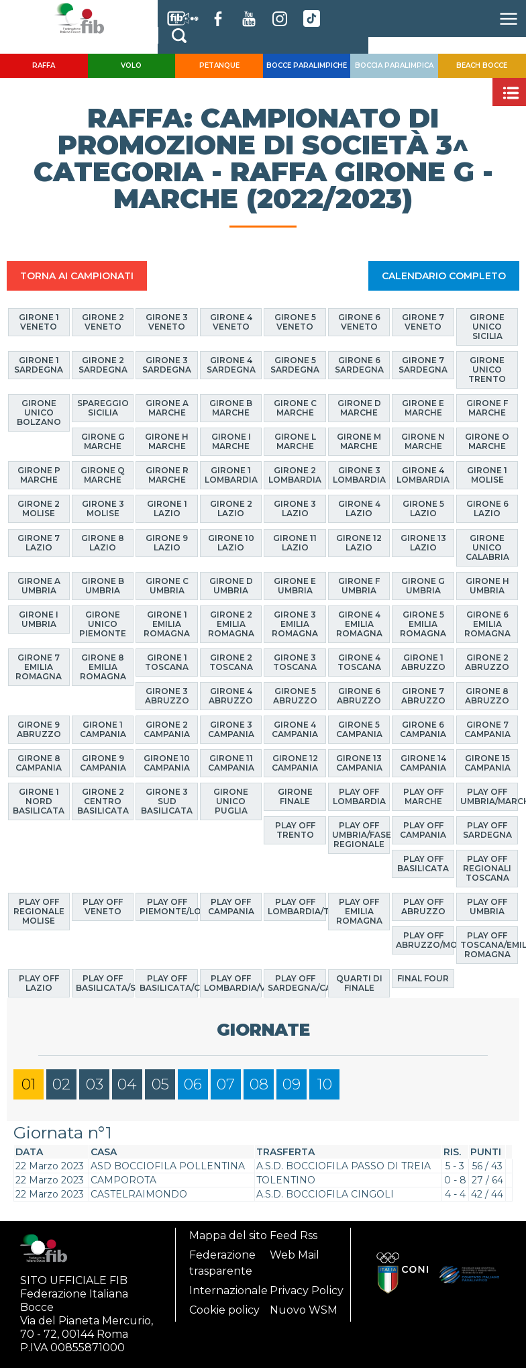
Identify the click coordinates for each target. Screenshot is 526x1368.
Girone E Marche (423, 408)
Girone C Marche (295, 408)
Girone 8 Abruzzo (487, 695)
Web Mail (294, 1255)
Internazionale (228, 1290)
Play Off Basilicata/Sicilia (105, 983)
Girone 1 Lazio (167, 508)
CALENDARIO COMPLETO (444, 276)
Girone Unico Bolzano (39, 412)
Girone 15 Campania (487, 763)
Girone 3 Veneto (167, 322)
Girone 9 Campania (103, 763)
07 (226, 1084)
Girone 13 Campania (359, 763)
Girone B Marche (230, 408)
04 (127, 1084)
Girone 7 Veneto (423, 322)
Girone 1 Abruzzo (423, 662)
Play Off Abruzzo (423, 906)
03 (94, 1084)
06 (193, 1084)
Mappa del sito (228, 1235)
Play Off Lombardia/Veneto (233, 983)
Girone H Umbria (487, 585)
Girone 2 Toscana (231, 662)
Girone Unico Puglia (230, 801)
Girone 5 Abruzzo (295, 695)
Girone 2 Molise (38, 508)
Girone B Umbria (102, 585)
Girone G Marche (103, 441)
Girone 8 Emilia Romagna (103, 666)
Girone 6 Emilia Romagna (487, 623)
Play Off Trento (295, 830)
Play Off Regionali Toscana (487, 868)
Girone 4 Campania (295, 729)
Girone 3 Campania (231, 729)
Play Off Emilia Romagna (359, 911)
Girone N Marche (423, 441)
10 (324, 1084)
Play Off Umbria (487, 906)
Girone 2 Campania (167, 729)
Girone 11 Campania (231, 763)
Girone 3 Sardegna (166, 365)
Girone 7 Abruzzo (423, 695)
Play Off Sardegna (487, 830)
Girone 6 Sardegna (359, 365)
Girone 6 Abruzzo (359, 695)
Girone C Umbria (167, 585)
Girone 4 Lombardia (423, 475)
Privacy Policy (307, 1290)
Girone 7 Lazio (38, 542)
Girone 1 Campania (103, 729)
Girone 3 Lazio (295, 508)
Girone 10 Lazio (231, 542)
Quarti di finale (359, 983)
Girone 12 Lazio (359, 542)
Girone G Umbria (423, 585)
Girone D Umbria (231, 585)
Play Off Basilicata (423, 863)
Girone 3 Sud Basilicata (167, 801)
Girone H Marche (167, 441)
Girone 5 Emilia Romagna (423, 623)
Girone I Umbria (38, 619)
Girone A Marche (167, 408)
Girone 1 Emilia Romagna (167, 623)
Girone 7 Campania (487, 729)
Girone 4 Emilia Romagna (359, 623)
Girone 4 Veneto (231, 322)
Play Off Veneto (103, 906)
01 (28, 1084)
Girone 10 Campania (167, 763)
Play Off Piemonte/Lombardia (168, 906)
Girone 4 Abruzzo (231, 695)
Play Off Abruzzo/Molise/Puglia (425, 940)
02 (61, 1084)
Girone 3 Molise (103, 508)
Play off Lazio (39, 983)
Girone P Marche (38, 475)
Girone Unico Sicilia (487, 326)
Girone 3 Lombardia (359, 475)
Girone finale (295, 796)
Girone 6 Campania (423, 729)
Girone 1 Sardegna (38, 365)
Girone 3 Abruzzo (167, 695)
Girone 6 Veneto (359, 322)
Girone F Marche (487, 408)
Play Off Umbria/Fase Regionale (361, 834)
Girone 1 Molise (487, 475)
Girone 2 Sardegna (102, 365)
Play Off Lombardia (359, 796)
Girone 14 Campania (423, 763)
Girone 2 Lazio (231, 508)
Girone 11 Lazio (295, 542)
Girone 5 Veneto (295, 322)
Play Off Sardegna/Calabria (296, 983)
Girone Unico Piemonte (102, 623)
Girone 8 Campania (38, 763)
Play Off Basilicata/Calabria (168, 983)
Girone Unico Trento (487, 369)
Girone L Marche (295, 441)
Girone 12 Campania (295, 763)
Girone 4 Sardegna (231, 365)
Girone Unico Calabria (487, 547)
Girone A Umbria (38, 585)
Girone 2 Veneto (103, 322)
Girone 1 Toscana (167, 662)
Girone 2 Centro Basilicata (103, 801)
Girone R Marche (167, 475)
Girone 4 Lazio (359, 508)
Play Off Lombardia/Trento (296, 906)
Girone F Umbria (359, 585)
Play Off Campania (423, 830)
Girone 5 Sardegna (294, 365)
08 (259, 1084)
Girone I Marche (231, 441)
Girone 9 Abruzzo (39, 729)
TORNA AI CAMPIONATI (77, 276)
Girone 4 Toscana (359, 662)
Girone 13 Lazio (423, 542)
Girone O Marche (487, 441)
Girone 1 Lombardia (231, 475)
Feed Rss (293, 1235)
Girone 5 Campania (359, 729)
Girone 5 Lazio (423, 508)
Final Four (423, 978)
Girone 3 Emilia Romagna (295, 623)
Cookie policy (224, 1310)
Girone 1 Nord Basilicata (38, 801)
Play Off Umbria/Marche (489, 796)
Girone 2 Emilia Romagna (231, 623)
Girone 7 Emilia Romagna (38, 666)
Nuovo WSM (303, 1310)
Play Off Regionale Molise (38, 911)
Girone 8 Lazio (102, 542)
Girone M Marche (359, 441)
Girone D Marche (359, 408)
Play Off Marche (423, 796)
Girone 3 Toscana (295, 662)
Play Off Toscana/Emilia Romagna (489, 944)
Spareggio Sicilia (103, 408)
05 (160, 1084)
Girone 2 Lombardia (294, 475)
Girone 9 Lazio (167, 542)
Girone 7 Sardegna (423, 365)
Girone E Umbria (295, 585)
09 (291, 1084)
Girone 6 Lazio (487, 508)
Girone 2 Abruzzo (487, 662)
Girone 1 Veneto (39, 322)
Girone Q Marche (103, 475)
